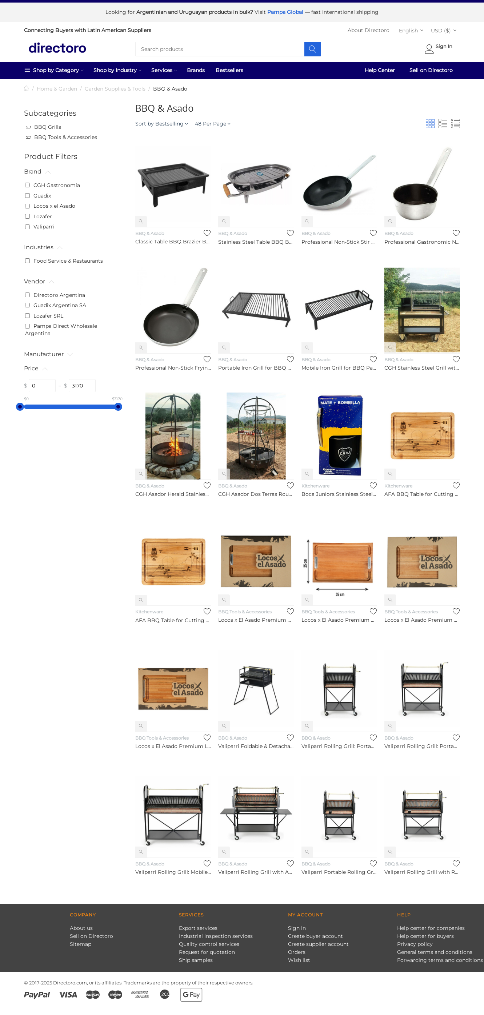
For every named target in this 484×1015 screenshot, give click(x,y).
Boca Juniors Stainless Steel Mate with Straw (339, 491)
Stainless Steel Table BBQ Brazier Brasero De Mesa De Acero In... (256, 239)
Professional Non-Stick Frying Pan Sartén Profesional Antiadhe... (173, 365)
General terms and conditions (434, 949)
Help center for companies (431, 925)
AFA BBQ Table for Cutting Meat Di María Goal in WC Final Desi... (422, 491)
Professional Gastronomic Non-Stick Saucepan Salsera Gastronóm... (422, 239)
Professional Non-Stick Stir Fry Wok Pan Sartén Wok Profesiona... (339, 239)
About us (81, 925)
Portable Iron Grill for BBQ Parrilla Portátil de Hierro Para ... (256, 365)
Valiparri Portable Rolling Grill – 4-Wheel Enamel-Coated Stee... (339, 869)
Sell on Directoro (431, 67)
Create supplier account (318, 941)
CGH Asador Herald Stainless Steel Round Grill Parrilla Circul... (173, 491)
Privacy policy (415, 941)
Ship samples (196, 957)
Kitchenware (315, 483)
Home (27, 86)
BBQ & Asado (149, 231)
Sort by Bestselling (161, 121)
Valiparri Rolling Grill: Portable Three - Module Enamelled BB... (339, 743)
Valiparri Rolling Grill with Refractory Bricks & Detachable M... (422, 869)
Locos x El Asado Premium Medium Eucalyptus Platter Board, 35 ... (422, 617)
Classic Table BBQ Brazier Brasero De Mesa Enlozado (173, 239)
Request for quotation (207, 949)
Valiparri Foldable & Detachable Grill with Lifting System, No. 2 (256, 743)
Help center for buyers (425, 933)
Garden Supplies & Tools (115, 86)
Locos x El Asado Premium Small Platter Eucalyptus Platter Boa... (339, 617)
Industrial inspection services (216, 933)
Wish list (299, 957)
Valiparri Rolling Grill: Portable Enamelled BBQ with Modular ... (422, 743)
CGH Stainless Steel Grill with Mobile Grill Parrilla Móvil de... (422, 365)
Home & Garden (57, 86)
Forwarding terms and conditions (440, 957)
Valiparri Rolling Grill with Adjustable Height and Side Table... (256, 869)
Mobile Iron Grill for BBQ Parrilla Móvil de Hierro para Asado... (339, 365)
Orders (296, 949)
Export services (198, 925)
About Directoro (368, 27)
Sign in (297, 925)
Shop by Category (54, 67)
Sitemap (80, 941)
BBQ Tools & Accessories (245, 609)
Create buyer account (315, 933)
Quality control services (209, 941)
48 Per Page (212, 121)
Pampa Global (286, 11)
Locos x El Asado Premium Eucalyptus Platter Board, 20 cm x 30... (256, 617)
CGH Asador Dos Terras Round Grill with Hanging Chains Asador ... (256, 491)
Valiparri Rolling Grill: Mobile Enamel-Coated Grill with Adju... (173, 869)
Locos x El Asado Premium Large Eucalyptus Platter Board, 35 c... (173, 743)
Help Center (380, 67)
